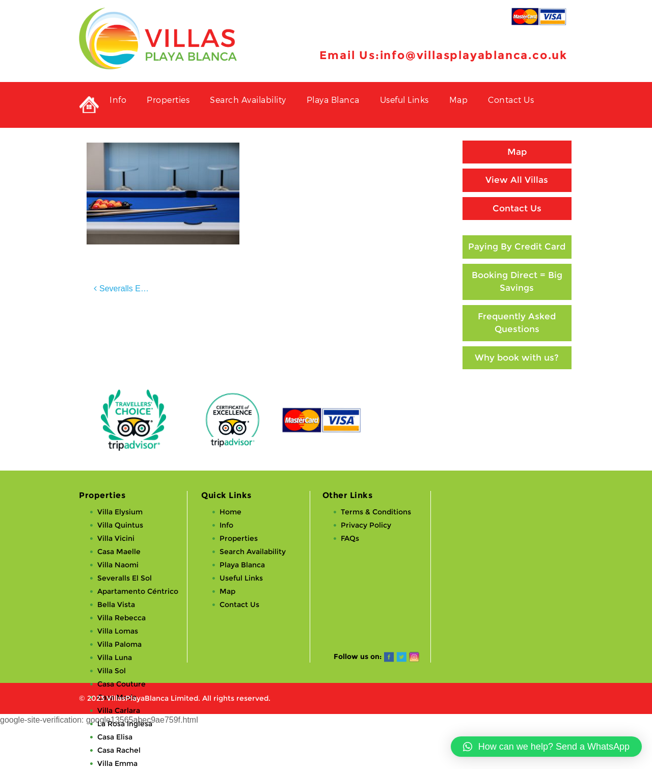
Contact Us (511, 99)
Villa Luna (114, 657)
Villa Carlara (118, 710)
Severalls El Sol (127, 288)
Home (230, 511)
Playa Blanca (333, 99)
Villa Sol (111, 670)
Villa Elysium (120, 511)
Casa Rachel (119, 750)
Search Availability (248, 99)
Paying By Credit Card (516, 246)
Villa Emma (117, 763)
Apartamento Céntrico (137, 591)
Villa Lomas (117, 631)
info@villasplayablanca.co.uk (473, 55)
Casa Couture (121, 684)
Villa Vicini (115, 538)
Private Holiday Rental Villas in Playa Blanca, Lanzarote (89, 105)
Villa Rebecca (121, 617)
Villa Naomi (118, 564)
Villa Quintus (120, 525)
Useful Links (404, 99)
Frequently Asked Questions (517, 323)
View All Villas (516, 180)
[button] (546, 746)
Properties (168, 99)
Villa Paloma (119, 644)
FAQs (350, 538)
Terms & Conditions (376, 511)
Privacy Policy (366, 525)
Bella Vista (116, 604)
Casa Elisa (114, 736)
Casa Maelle (119, 551)
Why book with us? (517, 357)
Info (118, 99)
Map (458, 99)
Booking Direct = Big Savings (517, 281)
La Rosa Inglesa (124, 723)
